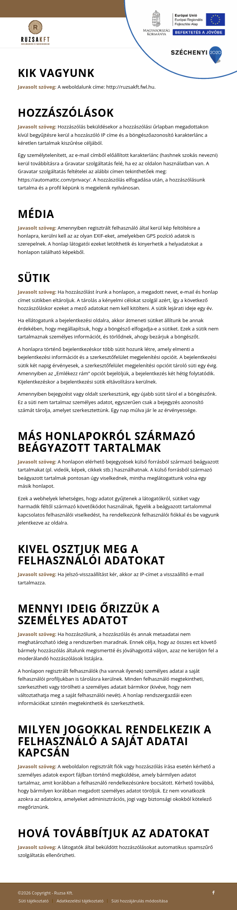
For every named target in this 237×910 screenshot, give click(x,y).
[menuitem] (33, 901)
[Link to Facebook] (213, 892)
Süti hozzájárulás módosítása (139, 901)
